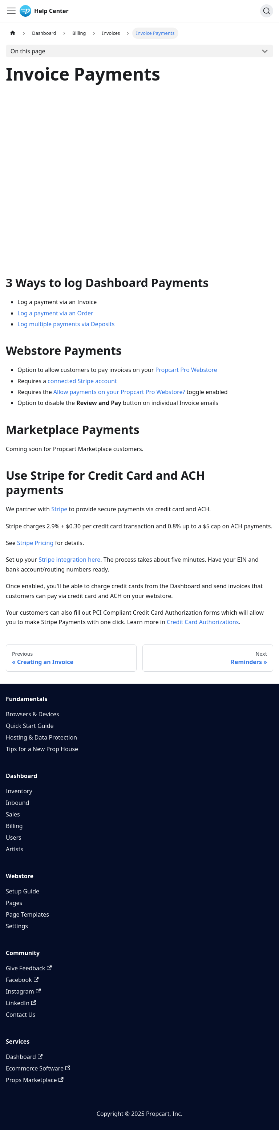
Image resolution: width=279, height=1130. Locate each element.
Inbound (17, 803)
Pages (14, 903)
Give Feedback (29, 968)
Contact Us (20, 1015)
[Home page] (13, 33)
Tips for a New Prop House (42, 749)
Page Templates (27, 914)
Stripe (59, 509)
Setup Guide (22, 891)
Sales (13, 814)
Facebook (22, 980)
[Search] (266, 10)
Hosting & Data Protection (41, 737)
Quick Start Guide (30, 726)
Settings (17, 926)
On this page (28, 51)
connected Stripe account (82, 381)
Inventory (19, 791)
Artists (14, 849)
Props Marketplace (35, 1080)
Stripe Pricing (35, 543)
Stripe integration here (69, 560)
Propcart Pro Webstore (186, 370)
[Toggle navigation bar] (11, 10)
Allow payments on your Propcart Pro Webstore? (119, 392)
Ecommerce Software (38, 1068)
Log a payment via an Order (55, 313)
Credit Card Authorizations (203, 622)
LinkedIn (21, 1003)
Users (13, 838)
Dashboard (24, 1057)
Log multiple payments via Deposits (65, 324)
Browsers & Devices (32, 714)
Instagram (23, 991)
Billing (14, 826)
